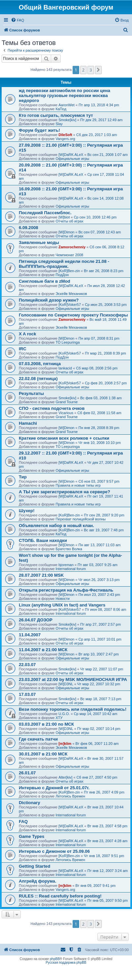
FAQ (23, 821)
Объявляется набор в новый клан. (56, 525)
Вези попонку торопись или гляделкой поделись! (72, 709)
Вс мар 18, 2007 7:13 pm (100, 699)
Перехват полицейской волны (80, 519)
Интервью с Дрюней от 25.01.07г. (54, 787)
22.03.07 (27, 664)
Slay (58, 124)
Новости (62, 599)
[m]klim (64, 744)
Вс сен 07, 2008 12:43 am (100, 232)
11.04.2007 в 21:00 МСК (43, 649)
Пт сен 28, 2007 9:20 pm (104, 515)
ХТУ (58, 718)
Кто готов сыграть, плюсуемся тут (56, 115)
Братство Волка (68, 549)
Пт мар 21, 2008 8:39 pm (105, 353)
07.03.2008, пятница (40, 363)
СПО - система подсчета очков (51, 408)
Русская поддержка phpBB (66, 962)
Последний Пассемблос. (45, 212)
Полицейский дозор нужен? (49, 300)
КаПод (60, 109)
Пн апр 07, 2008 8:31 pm (99, 338)
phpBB (55, 959)
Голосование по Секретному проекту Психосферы (73, 315)
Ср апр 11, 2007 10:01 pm (100, 639)
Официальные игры (72, 159)
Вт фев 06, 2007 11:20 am (97, 744)
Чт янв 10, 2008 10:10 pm (100, 443)
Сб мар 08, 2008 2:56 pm (96, 368)
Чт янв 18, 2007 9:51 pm (104, 856)
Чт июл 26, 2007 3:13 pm (99, 580)
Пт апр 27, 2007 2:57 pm (100, 624)
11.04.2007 (30, 634)
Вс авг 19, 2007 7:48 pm (104, 530)
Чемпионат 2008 (69, 255)
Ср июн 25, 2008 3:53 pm (105, 305)
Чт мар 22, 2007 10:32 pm (98, 684)
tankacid (65, 368)
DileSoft (65, 135)
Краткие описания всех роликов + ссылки (64, 438)
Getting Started (34, 866)
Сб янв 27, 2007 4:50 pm (97, 777)
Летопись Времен (70, 796)
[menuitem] (17, 20)
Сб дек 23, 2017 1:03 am (96, 135)
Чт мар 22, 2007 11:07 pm (101, 669)
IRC (22, 348)
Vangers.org (65, 139)
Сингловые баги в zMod (44, 281)
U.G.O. (64, 714)
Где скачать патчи (38, 739)
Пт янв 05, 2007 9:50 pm (107, 900)
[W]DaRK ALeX (70, 155)
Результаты (31, 393)
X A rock (27, 333)
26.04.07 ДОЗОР (35, 619)
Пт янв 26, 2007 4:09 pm (104, 792)
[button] (98, 70)
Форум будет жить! (39, 130)
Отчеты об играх (69, 221)
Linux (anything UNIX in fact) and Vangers (62, 605)
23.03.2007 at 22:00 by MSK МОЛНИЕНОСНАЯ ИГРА (73, 679)
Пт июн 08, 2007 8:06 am (105, 609)
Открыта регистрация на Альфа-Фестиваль (66, 590)
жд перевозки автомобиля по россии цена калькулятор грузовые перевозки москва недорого (64, 95)
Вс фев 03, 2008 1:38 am (101, 398)
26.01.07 (27, 772)
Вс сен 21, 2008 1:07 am (107, 155)
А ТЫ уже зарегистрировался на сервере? (64, 491)
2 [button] (83, 70)
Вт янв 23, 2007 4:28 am (107, 841)
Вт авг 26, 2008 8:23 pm (103, 271)
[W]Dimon (66, 232)
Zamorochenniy (71, 247)
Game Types (31, 836)
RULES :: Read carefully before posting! (60, 896)
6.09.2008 (28, 227)
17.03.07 (27, 694)
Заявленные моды (39, 242)
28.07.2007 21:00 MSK (41, 575)
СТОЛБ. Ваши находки (43, 540)
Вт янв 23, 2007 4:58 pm (107, 826)
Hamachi (28, 423)
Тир (23, 476)
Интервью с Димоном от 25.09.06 (54, 851)
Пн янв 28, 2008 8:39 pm (99, 428)
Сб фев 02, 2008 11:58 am (99, 413)
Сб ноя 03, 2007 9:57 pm (99, 481)
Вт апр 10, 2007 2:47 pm (99, 654)
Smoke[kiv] (67, 120)
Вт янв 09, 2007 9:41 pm (96, 886)
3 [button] (90, 70)
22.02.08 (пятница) (38, 378)
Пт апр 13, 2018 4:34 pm (99, 105)
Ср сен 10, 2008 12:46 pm (95, 217)
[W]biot (64, 217)
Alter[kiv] (65, 777)
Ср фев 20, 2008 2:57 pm (106, 383)
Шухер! (27, 510)
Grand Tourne (66, 402)
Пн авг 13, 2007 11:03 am (100, 545)
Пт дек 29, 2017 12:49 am (101, 120)
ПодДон (62, 275)
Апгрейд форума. (37, 881)
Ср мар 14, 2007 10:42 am (95, 714)
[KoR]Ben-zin (69, 271)
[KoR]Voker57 (69, 305)
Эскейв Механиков (71, 294)
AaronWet (66, 105)
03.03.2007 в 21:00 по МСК (46, 724)
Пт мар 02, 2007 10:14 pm (98, 729)
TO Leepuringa (67, 342)
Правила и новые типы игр (77, 485)
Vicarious (65, 413)
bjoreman (66, 565)
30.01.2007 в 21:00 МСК (43, 753)
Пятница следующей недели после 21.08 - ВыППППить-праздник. (64, 264)
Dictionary (29, 802)
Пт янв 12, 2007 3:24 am (107, 871)
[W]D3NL (65, 684)
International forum (70, 569)
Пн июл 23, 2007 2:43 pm (99, 595)
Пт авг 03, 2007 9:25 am (97, 565)
